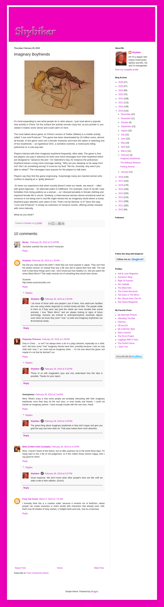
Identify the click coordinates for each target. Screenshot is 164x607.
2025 (121, 86)
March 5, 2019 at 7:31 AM (51, 499)
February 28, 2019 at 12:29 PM (44, 242)
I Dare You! (123, 347)
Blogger (94, 591)
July (123, 134)
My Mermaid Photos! (127, 315)
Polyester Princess (31, 339)
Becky (25, 242)
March (124, 151)
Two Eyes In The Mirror (128, 295)
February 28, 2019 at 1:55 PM (56, 339)
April (123, 147)
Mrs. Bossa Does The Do (129, 298)
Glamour (122, 322)
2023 (121, 94)
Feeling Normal (127, 166)
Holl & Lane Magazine (128, 273)
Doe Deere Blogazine (128, 302)
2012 (121, 201)
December (126, 114)
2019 (121, 111)
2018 (121, 177)
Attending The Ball (126, 318)
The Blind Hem (125, 288)
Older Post (99, 568)
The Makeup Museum (130, 162)
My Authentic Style (126, 329)
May (123, 143)
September (126, 126)
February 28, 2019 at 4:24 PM (65, 447)
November (126, 118)
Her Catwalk (123, 284)
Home (60, 568)
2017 (121, 181)
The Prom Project (126, 336)
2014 (121, 193)
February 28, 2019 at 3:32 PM (58, 299)
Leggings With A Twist (128, 339)
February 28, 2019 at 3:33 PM (58, 369)
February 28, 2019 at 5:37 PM (58, 473)
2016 (121, 185)
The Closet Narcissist (127, 291)
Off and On (123, 325)
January (125, 172)
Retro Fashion (124, 332)
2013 (121, 197)
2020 (121, 106)
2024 (121, 90)
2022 (121, 98)
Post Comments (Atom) (38, 573)
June (123, 138)
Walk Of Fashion (125, 281)
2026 (121, 82)
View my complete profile (126, 69)
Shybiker (35, 299)
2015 (121, 189)
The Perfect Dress (126, 343)
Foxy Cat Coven (30, 499)
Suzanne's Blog (125, 277)
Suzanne (26, 260)
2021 (121, 102)
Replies (28, 293)
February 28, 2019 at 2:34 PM (49, 394)
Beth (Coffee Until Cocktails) (36, 447)
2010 (121, 209)
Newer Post (20, 568)
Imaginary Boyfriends (130, 158)
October (125, 122)
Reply (25, 251)
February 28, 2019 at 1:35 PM (45, 260)
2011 (121, 205)
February (125, 155)
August (124, 130)
